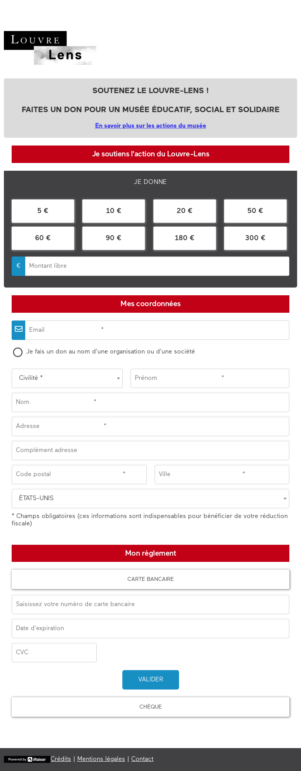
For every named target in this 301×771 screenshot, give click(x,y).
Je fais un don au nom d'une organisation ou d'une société (110, 352)
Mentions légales (101, 759)
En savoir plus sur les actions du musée (150, 126)
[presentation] (150, 182)
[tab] (150, 182)
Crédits (60, 759)
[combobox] (67, 378)
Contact (142, 759)
